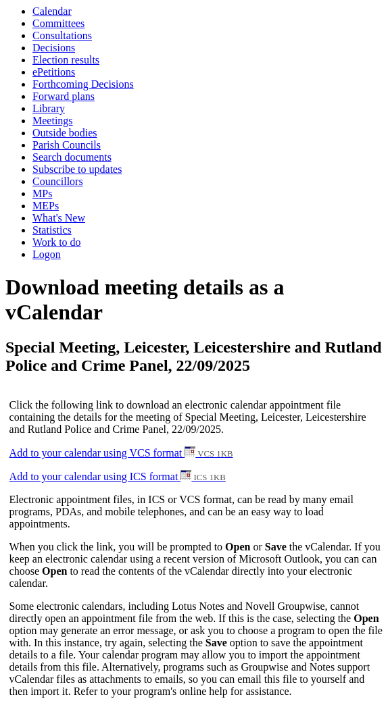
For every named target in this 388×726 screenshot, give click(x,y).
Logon (46, 254)
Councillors (57, 181)
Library (48, 108)
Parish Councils (66, 145)
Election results (65, 60)
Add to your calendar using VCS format (121, 453)
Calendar (52, 11)
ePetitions (53, 72)
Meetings (52, 120)
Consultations (62, 35)
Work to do (56, 242)
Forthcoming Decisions (83, 84)
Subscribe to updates (77, 169)
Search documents (72, 157)
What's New (58, 218)
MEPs (45, 205)
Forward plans (63, 96)
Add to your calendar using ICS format (117, 476)
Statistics (52, 230)
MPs (42, 193)
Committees (58, 23)
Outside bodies (64, 132)
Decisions (53, 47)
